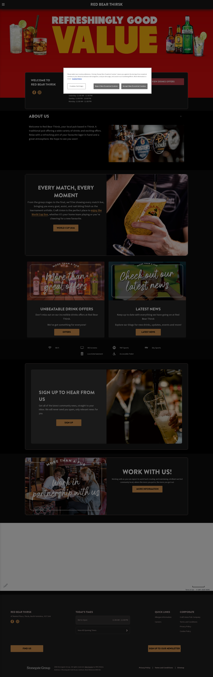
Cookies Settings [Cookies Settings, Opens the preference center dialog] (76, 86)
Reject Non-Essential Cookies (106, 86)
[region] (107, 81)
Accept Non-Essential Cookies (134, 86)
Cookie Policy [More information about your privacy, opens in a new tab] (77, 79)
